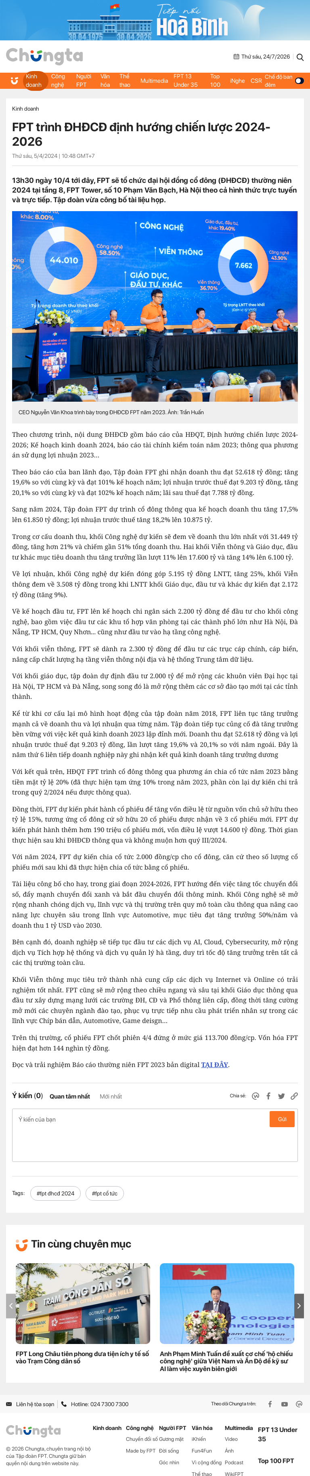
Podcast (234, 1430)
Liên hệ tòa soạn (30, 1371)
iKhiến (199, 1407)
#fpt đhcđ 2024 (55, 1161)
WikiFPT (234, 1441)
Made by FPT (141, 1418)
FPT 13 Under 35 (185, 80)
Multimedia (155, 81)
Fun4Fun (202, 1418)
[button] (299, 1273)
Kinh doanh (33, 80)
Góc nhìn (169, 1430)
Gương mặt (171, 1407)
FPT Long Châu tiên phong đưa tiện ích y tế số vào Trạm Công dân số (82, 1325)
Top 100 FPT (276, 1428)
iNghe (236, 81)
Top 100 (214, 80)
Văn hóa (106, 80)
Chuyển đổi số (142, 1407)
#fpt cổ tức (104, 1161)
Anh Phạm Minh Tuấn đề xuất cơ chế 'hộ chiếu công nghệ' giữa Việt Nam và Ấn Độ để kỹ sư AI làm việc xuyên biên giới (226, 1328)
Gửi (282, 1119)
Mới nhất (111, 1096)
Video (231, 1407)
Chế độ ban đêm (283, 80)
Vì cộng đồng (207, 1430)
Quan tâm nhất (70, 1096)
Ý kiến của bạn (155, 1119)
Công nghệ (58, 80)
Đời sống (169, 1418)
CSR (254, 81)
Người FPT (84, 80)
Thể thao (126, 80)
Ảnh (229, 1418)
